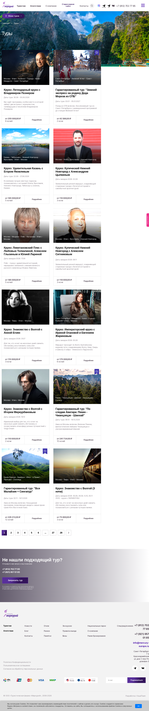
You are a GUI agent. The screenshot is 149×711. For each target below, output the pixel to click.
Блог (26, 631)
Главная (5, 23)
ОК (138, 706)
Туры (16, 23)
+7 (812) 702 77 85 (125, 6)
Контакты (84, 6)
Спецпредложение (125, 626)
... (45, 532)
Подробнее (37, 120)
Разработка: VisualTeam (136, 696)
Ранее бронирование (96, 636)
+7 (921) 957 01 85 (11, 572)
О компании (51, 6)
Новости (28, 626)
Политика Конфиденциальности (17, 662)
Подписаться (136, 680)
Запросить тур (15, 580)
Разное (47, 631)
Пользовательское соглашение (16, 665)
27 (53, 532)
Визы (65, 636)
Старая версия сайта (68, 5)
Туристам (21, 6)
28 (61, 532)
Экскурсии (67, 626)
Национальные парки (97, 626)
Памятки (47, 636)
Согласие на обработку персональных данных (23, 669)
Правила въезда (69, 631)
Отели (46, 626)
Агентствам (35, 6)
